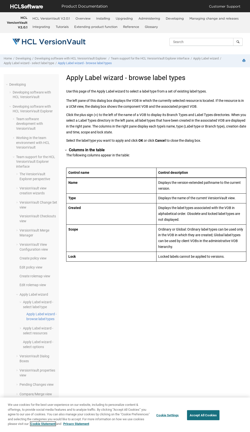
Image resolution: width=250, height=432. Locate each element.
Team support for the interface (150, 58)
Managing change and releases (214, 18)
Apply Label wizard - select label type (29, 63)
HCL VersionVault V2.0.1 (17, 22)
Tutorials (62, 26)
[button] (7, 84)
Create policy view (33, 258)
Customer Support (224, 6)
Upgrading (124, 18)
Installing (103, 18)
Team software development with (29, 123)
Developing (175, 18)
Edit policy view (31, 267)
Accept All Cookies (203, 415)
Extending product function (95, 26)
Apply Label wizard (206, 58)
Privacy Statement (76, 424)
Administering (149, 18)
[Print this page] (244, 61)
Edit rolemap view (33, 285)
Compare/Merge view (36, 394)
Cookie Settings (167, 415)
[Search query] (206, 42)
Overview (83, 18)
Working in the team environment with (33, 142)
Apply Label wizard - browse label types (85, 63)
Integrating (41, 26)
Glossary (151, 26)
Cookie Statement (43, 424)
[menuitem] (51, 18)
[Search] (238, 42)
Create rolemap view (35, 276)
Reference (131, 26)
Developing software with (71, 58)
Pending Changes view (37, 384)
